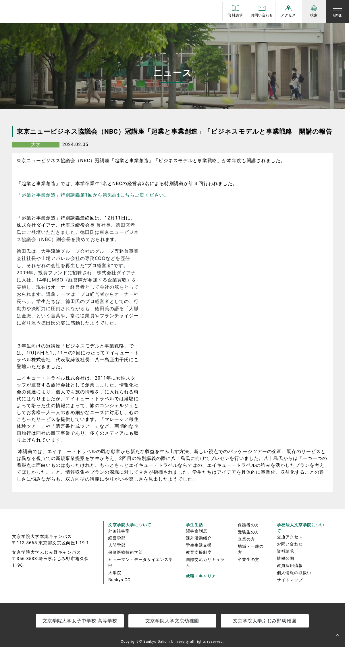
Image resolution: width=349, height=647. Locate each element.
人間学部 (117, 545)
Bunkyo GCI (120, 580)
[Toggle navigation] (337, 11)
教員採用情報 (290, 565)
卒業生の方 (248, 559)
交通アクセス (290, 537)
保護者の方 (248, 524)
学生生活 (194, 524)
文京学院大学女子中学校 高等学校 (80, 620)
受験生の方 (248, 532)
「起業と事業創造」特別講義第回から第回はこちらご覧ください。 (93, 195)
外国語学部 (119, 531)
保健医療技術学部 (125, 552)
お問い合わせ (290, 544)
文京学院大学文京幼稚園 (172, 620)
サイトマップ (290, 580)
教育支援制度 (199, 552)
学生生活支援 (199, 545)
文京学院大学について (129, 524)
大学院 (114, 572)
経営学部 (117, 538)
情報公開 (285, 558)
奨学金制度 (196, 531)
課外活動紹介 (199, 538)
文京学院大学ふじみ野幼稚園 (264, 620)
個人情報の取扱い (294, 572)
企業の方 (246, 539)
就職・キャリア (201, 576)
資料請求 (285, 551)
